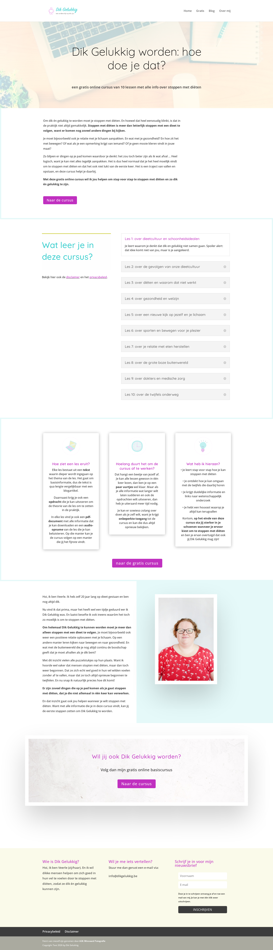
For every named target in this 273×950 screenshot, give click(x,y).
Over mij (225, 11)
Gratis (200, 11)
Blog (212, 11)
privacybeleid (98, 277)
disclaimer (73, 277)
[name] (202, 876)
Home (188, 11)
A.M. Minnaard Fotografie (92, 941)
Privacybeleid (51, 931)
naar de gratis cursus (137, 563)
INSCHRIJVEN (202, 909)
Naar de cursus (60, 200)
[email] (202, 884)
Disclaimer (72, 931)
